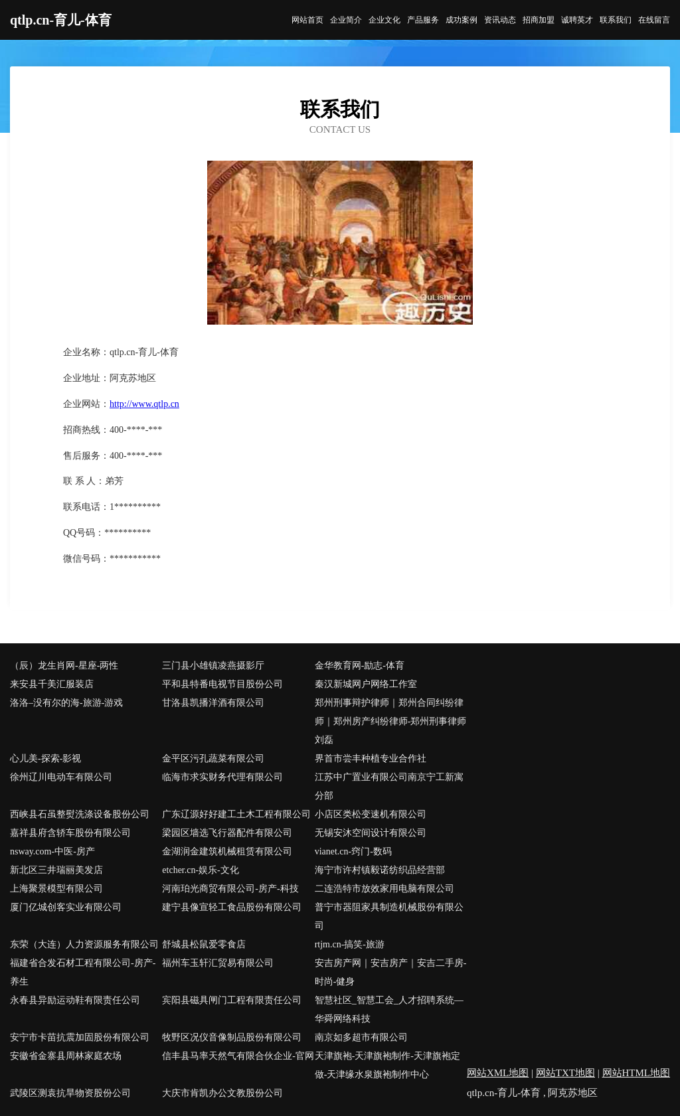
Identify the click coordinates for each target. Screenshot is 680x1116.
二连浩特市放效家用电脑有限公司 (384, 889)
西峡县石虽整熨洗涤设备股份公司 (79, 814)
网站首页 (307, 20)
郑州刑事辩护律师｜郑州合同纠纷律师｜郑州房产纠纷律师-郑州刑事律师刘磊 (391, 721)
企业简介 (346, 20)
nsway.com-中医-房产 (52, 851)
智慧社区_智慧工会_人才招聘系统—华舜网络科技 (389, 1009)
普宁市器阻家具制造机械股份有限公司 (389, 916)
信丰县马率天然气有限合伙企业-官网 (238, 1056)
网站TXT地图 (565, 1073)
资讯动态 (500, 20)
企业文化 (384, 20)
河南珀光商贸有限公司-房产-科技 (230, 889)
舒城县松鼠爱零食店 (204, 944)
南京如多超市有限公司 (361, 1037)
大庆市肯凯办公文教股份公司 (222, 1093)
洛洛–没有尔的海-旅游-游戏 (66, 703)
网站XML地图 (498, 1073)
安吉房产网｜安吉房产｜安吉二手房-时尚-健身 (391, 972)
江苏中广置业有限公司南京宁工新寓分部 (389, 786)
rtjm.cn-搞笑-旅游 (349, 944)
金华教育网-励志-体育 (359, 666)
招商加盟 (538, 20)
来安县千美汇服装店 (52, 684)
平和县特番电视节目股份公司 (222, 684)
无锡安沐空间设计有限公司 (370, 833)
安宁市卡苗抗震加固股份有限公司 (79, 1037)
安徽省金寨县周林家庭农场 (66, 1056)
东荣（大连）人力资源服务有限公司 (84, 944)
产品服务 (423, 20)
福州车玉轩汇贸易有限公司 (218, 963)
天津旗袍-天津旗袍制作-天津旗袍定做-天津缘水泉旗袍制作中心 (387, 1065)
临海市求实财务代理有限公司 (222, 777)
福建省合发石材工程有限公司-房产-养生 (82, 972)
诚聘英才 (577, 20)
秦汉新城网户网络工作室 (366, 684)
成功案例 (461, 20)
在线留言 (654, 20)
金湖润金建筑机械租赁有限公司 (227, 851)
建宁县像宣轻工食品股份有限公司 (231, 907)
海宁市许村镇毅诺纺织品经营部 (380, 870)
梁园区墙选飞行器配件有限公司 (227, 833)
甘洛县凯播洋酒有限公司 (213, 703)
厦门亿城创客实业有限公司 (66, 907)
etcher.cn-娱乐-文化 (200, 870)
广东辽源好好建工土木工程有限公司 (236, 814)
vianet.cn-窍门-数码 (353, 851)
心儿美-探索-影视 (45, 758)
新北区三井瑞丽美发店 (56, 870)
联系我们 (616, 20)
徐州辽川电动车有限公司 (61, 777)
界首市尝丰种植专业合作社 (370, 758)
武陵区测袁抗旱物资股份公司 (70, 1093)
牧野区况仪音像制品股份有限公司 (231, 1037)
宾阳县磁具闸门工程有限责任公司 (231, 1000)
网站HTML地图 (636, 1073)
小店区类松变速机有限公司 (370, 814)
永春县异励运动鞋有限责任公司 (75, 1000)
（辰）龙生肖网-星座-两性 (64, 666)
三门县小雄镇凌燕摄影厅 (213, 666)
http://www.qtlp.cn (144, 404)
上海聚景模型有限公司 (56, 889)
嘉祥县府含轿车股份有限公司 (70, 833)
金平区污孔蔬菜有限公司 (213, 758)
